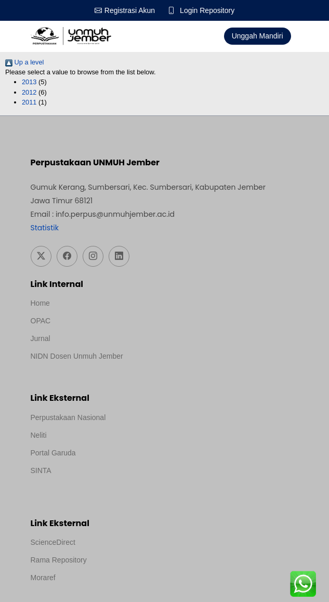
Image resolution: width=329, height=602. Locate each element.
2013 (29, 82)
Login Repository (207, 10)
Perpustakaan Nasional (68, 417)
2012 (29, 92)
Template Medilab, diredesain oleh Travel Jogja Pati (114, 484)
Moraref (43, 577)
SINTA (41, 470)
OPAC (41, 320)
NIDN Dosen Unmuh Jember (77, 356)
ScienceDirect (53, 542)
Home (40, 303)
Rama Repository (59, 560)
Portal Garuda (53, 452)
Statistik (45, 228)
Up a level (24, 62)
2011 (29, 102)
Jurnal (40, 338)
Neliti (39, 435)
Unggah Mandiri (257, 36)
